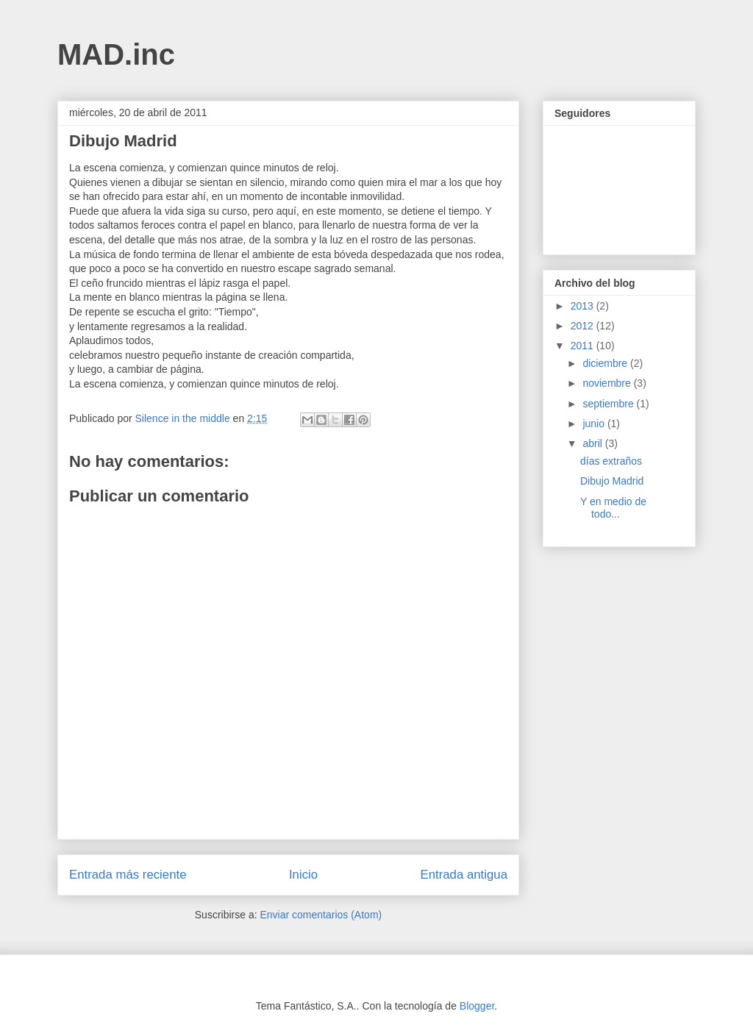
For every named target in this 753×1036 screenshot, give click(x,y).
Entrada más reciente (128, 875)
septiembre (609, 404)
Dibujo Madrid (611, 481)
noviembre (607, 383)
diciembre (606, 363)
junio (594, 423)
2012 (583, 326)
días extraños (611, 461)
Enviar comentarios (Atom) (321, 915)
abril (593, 443)
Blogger (477, 1006)
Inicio (303, 875)
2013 (583, 306)
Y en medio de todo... (613, 508)
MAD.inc (116, 54)
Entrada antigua (464, 875)
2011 (583, 345)
